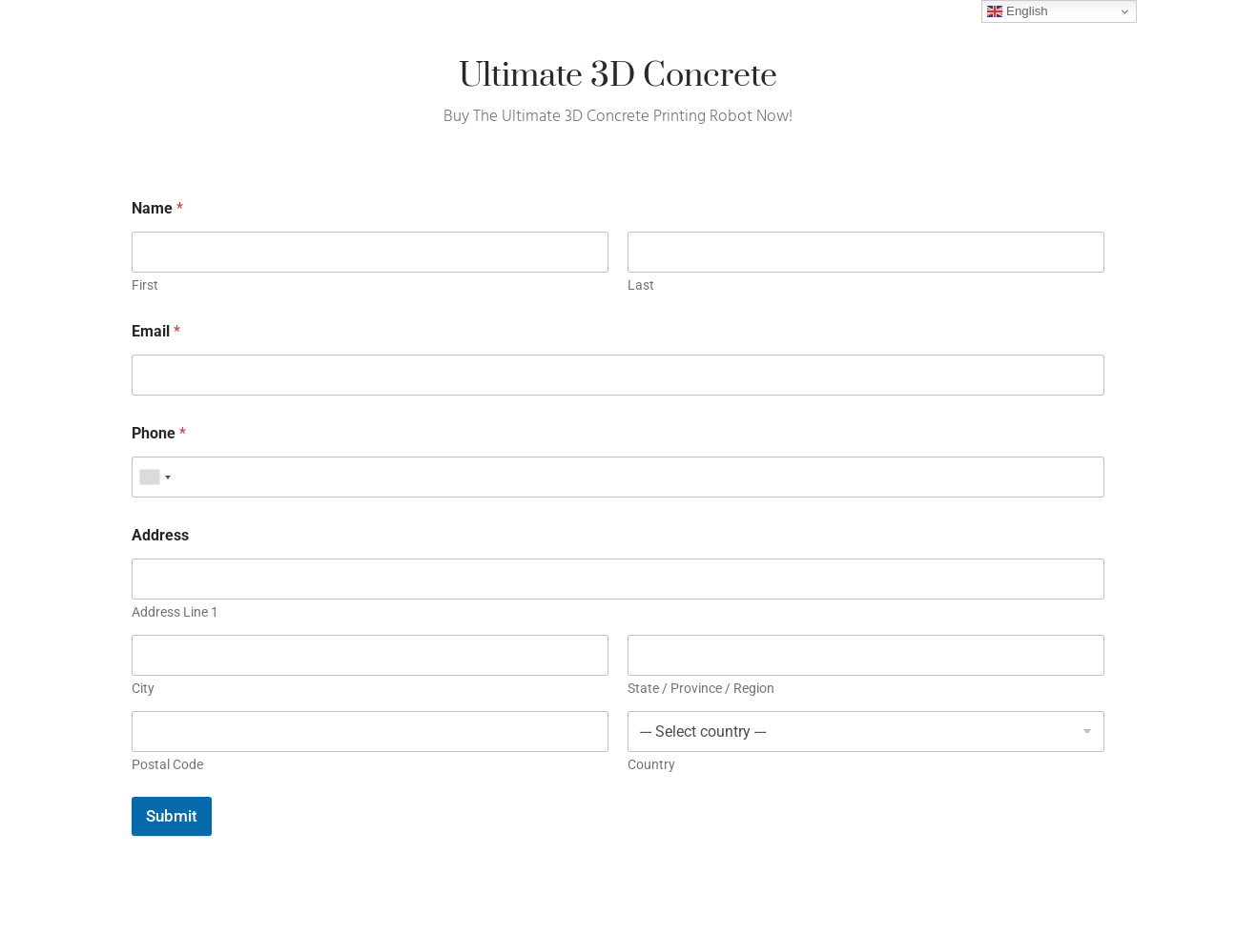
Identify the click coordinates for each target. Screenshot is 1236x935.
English (1017, 11)
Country (651, 764)
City (143, 688)
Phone (159, 433)
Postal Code (167, 764)
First (145, 285)
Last (641, 285)
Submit (171, 815)
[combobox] (154, 477)
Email (156, 331)
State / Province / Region (701, 688)
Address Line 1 (175, 612)
